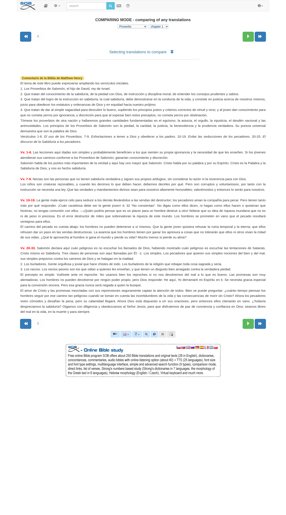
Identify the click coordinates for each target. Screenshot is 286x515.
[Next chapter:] (248, 37)
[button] (46, 5)
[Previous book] (25, 37)
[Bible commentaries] (115, 334)
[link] (154, 334)
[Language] (126, 334)
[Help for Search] (128, 5)
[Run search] (110, 5)
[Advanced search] (146, 334)
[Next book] (260, 37)
